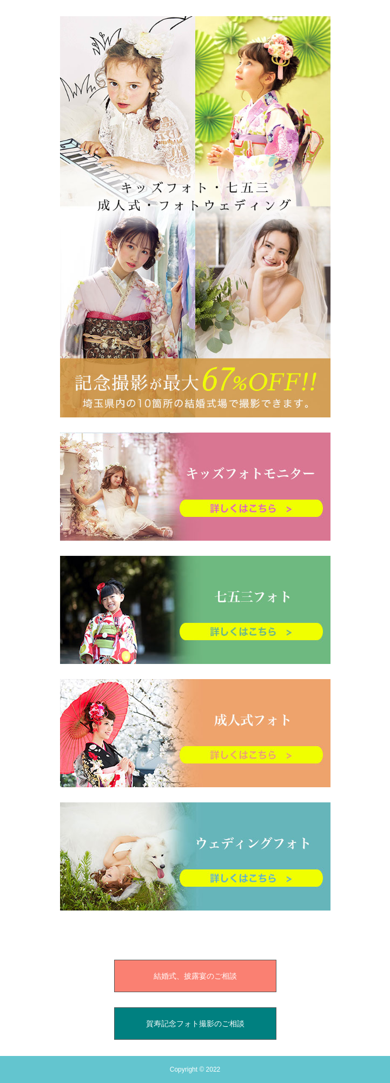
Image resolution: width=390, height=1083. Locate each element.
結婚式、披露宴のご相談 (195, 976)
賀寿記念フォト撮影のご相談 (195, 1023)
